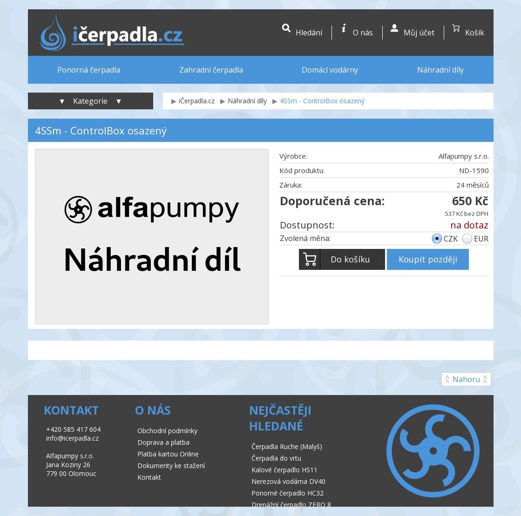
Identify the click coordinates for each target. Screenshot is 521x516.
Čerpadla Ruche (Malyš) (286, 446)
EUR (481, 239)
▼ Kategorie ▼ (90, 101)
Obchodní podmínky (167, 430)
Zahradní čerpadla (211, 70)
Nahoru (466, 379)
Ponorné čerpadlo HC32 (287, 493)
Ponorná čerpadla (88, 70)
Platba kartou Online (168, 453)
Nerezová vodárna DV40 (288, 481)
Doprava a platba (163, 442)
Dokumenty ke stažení (171, 465)
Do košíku (334, 259)
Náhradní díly (440, 70)
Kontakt (149, 477)
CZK (451, 239)
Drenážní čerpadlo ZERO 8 (291, 504)
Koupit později (428, 259)
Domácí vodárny (330, 70)
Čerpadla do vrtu (276, 458)
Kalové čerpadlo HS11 (284, 469)
